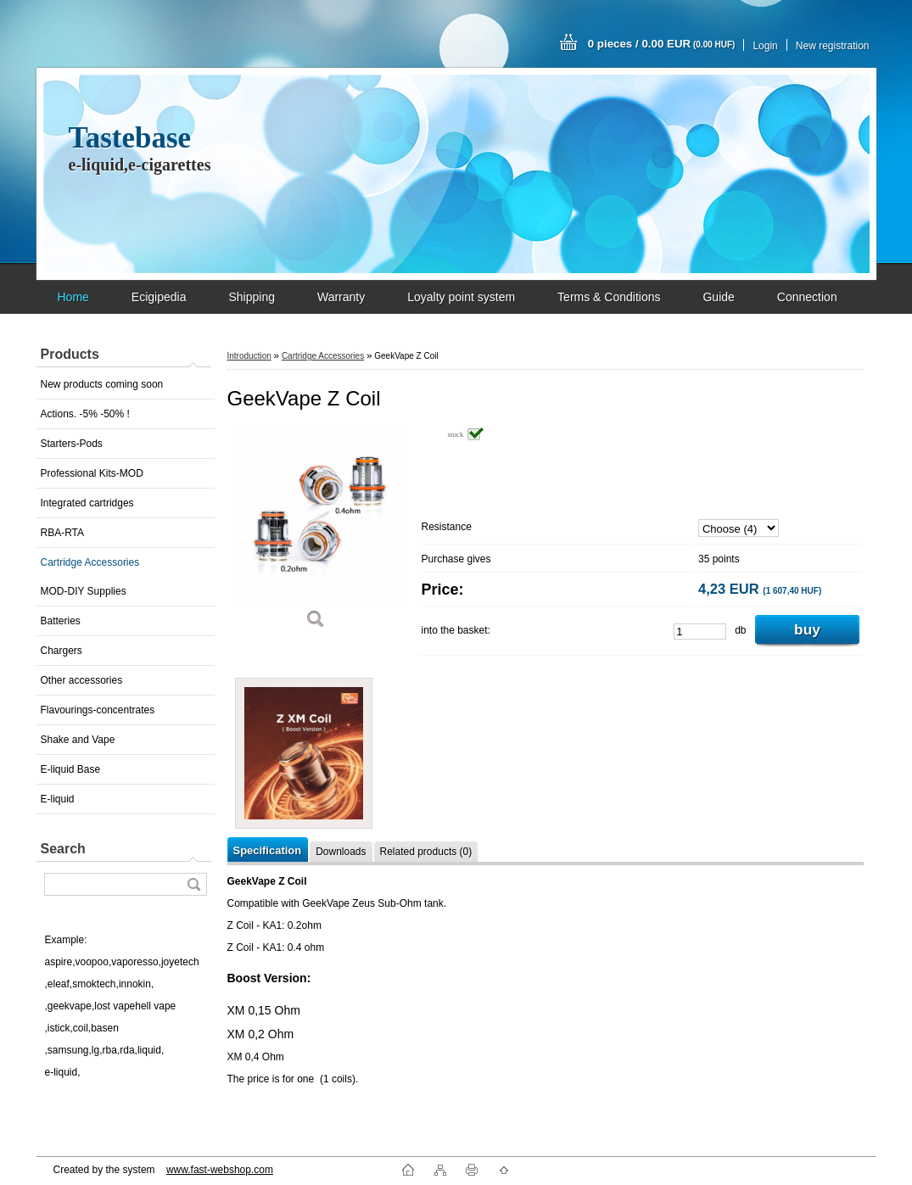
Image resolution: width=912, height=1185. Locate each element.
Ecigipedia (159, 297)
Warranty (341, 297)
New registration (833, 46)
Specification (267, 850)
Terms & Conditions (608, 297)
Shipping (251, 297)
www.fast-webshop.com (219, 1170)
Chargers (61, 651)
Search (63, 848)
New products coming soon (102, 384)
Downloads (341, 852)
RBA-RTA (63, 533)
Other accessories (82, 680)
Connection (807, 297)
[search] (193, 884)
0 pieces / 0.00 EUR (662, 43)
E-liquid (58, 799)
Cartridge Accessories (90, 562)
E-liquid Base (71, 769)
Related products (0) (426, 852)
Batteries (61, 621)
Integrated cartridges (87, 503)
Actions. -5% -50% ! (85, 414)
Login (765, 46)
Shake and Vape (78, 740)
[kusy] (700, 631)
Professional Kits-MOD (92, 473)
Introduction (249, 356)
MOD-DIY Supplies (83, 591)
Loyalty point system (461, 297)
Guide (718, 297)
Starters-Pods (72, 444)
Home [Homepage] (73, 297)
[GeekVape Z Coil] (316, 534)
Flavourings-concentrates (98, 710)
